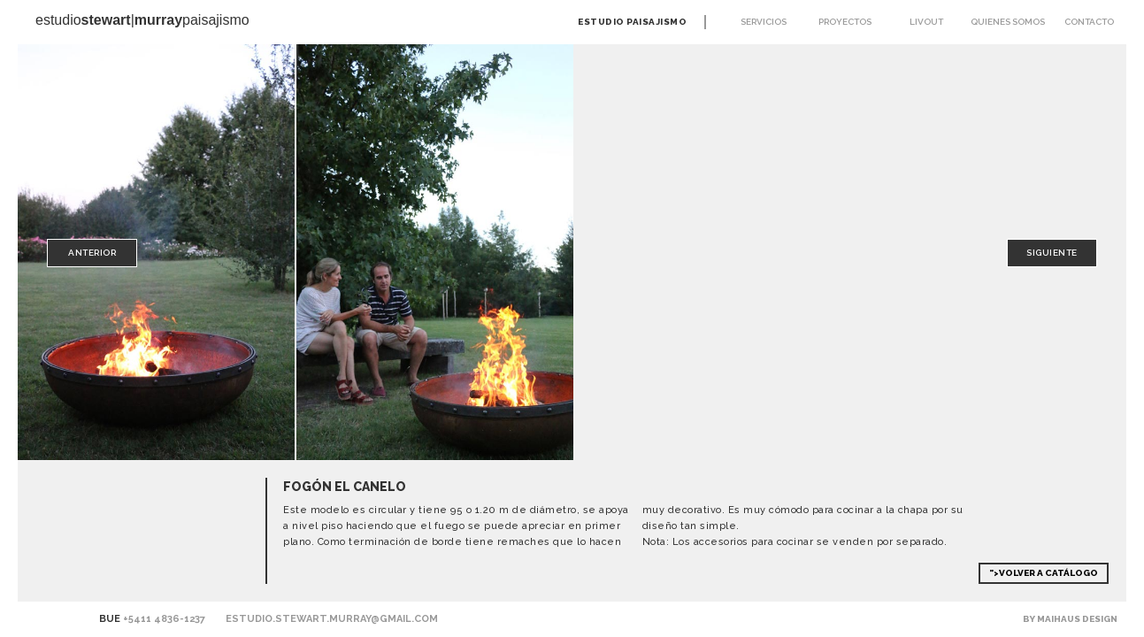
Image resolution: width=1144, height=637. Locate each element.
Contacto (1089, 22)
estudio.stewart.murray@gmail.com (332, 619)
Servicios (764, 22)
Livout (926, 22)
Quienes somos (1008, 22)
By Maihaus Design (1070, 619)
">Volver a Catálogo (1043, 573)
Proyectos (844, 22)
